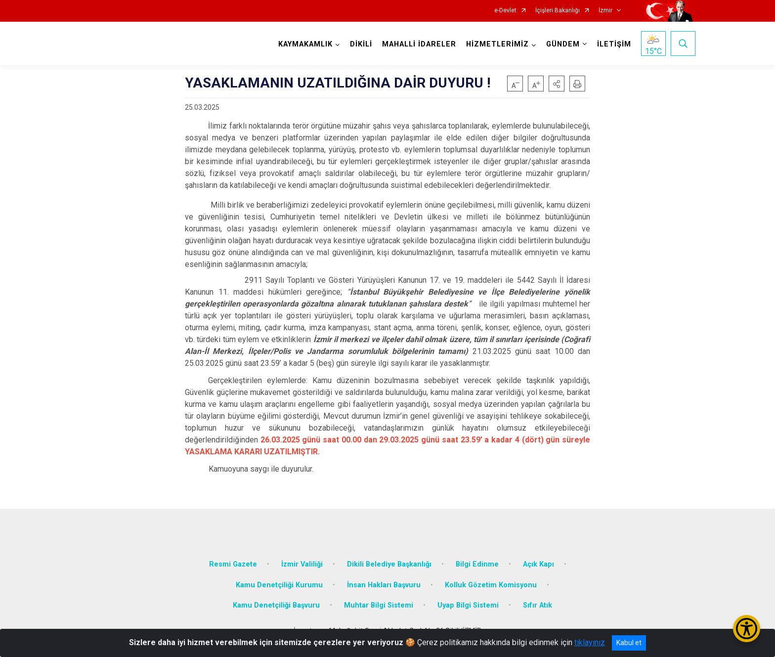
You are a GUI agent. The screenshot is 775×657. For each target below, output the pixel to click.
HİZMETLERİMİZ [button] (497, 44)
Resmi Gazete (233, 564)
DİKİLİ (361, 44)
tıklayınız (589, 642)
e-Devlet (505, 10)
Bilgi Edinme (477, 564)
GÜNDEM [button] (563, 44)
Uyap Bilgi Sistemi (468, 605)
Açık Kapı (538, 564)
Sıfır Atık (537, 605)
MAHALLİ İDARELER (419, 44)
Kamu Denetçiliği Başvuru (276, 605)
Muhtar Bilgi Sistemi (378, 605)
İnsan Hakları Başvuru (384, 585)
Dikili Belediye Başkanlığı (389, 564)
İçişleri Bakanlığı (557, 10)
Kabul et (629, 643)
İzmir (605, 10)
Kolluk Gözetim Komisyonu (491, 585)
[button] (556, 83)
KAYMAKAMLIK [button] (305, 44)
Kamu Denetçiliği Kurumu (279, 585)
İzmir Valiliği (302, 564)
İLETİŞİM (614, 44)
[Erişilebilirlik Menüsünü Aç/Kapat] (746, 628)
